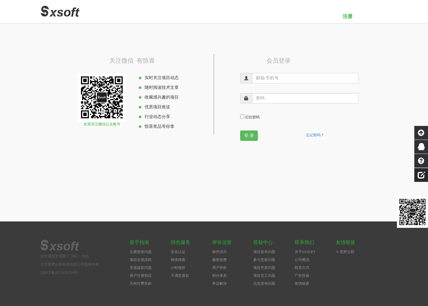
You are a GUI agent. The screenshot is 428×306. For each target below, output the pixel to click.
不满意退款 (180, 275)
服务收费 (219, 260)
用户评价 (219, 268)
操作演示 (219, 252)
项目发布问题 (264, 252)
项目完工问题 (264, 275)
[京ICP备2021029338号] (59, 272)
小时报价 (178, 268)
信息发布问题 (264, 283)
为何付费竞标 (141, 283)
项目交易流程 (141, 260)
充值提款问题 (141, 268)
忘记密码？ (315, 135)
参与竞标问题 (264, 260)
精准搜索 (178, 260)
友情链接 (302, 283)
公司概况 (302, 260)
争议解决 (219, 283)
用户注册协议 (141, 275)
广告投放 (302, 275)
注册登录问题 (141, 252)
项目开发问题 (264, 268)
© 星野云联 (345, 252)
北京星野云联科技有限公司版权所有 (69, 264)
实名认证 (178, 252)
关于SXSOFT (305, 252)
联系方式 (302, 268)
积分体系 (219, 275)
